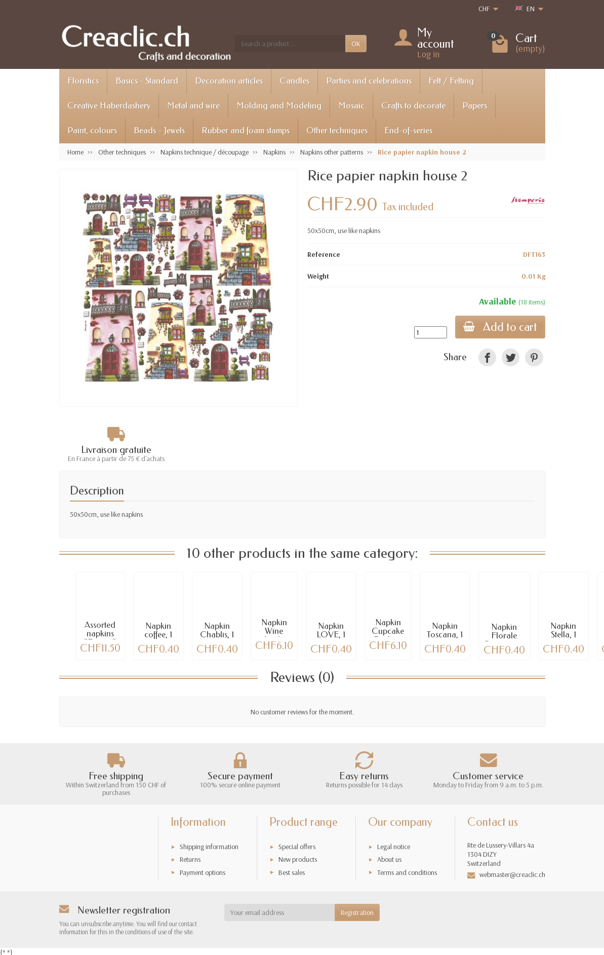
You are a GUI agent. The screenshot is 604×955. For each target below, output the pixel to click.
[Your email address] (279, 912)
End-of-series (408, 130)
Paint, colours (92, 130)
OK (355, 43)
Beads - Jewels (159, 130)
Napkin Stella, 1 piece (563, 634)
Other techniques (337, 130)
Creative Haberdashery (108, 105)
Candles (294, 81)
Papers (474, 105)
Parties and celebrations (369, 81)
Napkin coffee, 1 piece (158, 634)
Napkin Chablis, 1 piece (217, 634)
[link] (487, 357)
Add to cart (500, 327)
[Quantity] (430, 332)
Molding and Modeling (278, 105)
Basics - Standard (146, 81)
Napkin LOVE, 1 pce (330, 634)
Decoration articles (229, 81)
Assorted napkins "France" (100, 633)
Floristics (83, 81)
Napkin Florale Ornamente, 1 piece (504, 639)
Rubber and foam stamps (246, 130)
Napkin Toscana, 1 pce (445, 634)
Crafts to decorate (413, 105)
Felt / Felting (451, 81)
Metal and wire (193, 105)
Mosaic (351, 105)
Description (97, 491)
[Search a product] (290, 43)
